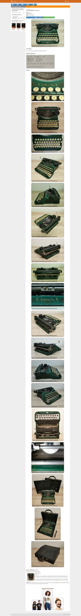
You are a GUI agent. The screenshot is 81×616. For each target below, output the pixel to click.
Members (67, 1)
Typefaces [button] (29, 4)
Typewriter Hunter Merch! (48, 588)
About (16, 1)
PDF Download (13, 29)
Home (26, 6)
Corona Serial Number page (56, 582)
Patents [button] (34, 4)
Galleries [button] (23, 4)
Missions (21, 1)
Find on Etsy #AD (52, 17)
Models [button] (18, 4)
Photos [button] (36, 17)
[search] (18, 16)
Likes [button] (41, 17)
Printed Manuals (21, 20)
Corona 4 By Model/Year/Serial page (65, 582)
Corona (28, 6)
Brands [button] (13, 4)
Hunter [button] (33, 17)
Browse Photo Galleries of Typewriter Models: (17, 14)
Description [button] (28, 17)
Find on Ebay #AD (45, 17)
